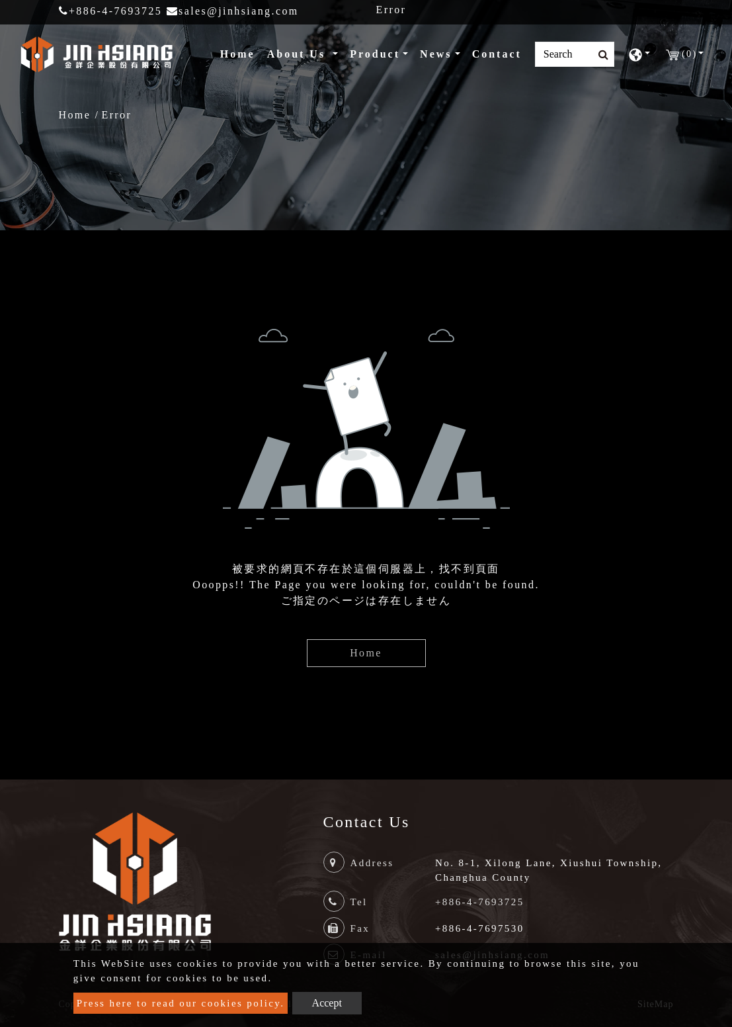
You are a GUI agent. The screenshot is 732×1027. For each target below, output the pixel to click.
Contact (497, 54)
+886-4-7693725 (111, 11)
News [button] (436, 54)
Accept (327, 1002)
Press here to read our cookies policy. (181, 1003)
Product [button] (375, 54)
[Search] (574, 54)
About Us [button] (298, 54)
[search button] (599, 55)
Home (240, 53)
